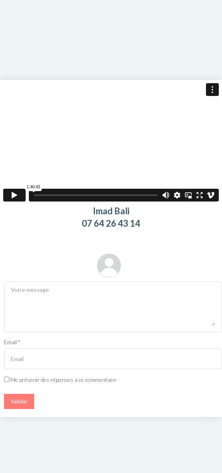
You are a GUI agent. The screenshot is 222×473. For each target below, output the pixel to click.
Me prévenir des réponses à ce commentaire (60, 379)
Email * (12, 342)
